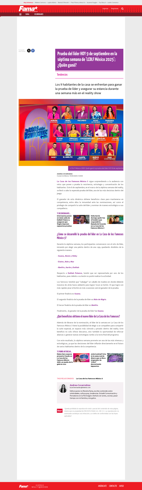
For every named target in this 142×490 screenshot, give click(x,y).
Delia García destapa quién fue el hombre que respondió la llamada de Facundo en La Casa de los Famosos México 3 (99, 218)
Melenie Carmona (40, 3)
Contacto (113, 476)
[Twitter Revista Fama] (111, 484)
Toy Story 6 (102, 3)
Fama (27, 14)
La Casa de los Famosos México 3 (88, 371)
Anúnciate (102, 476)
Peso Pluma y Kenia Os (78, 3)
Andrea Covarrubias (63, 174)
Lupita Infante (52, 3)
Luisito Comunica (113, 3)
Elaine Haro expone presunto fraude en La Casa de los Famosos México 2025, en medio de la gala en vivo (63, 354)
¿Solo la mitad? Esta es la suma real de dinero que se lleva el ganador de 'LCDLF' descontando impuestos (99, 354)
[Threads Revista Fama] (121, 484)
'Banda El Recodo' (63, 3)
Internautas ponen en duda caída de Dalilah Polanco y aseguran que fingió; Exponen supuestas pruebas (64, 218)
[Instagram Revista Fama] (116, 484)
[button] (27, 50)
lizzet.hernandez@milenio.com (78, 380)
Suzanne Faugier (92, 3)
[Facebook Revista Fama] (106, 484)
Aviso (121, 476)
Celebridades (38, 14)
